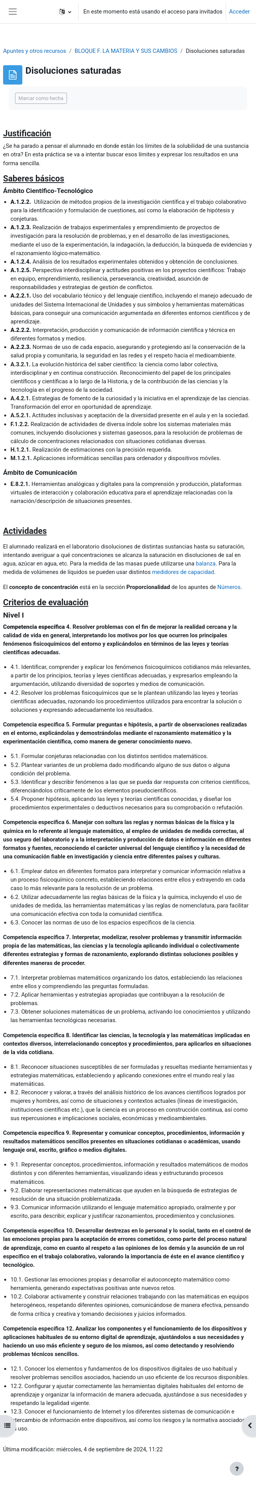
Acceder (239, 11)
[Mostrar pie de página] (237, 1469)
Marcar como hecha (41, 98)
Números (229, 587)
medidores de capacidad (183, 572)
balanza (206, 563)
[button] (65, 11)
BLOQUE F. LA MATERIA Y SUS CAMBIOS (126, 50)
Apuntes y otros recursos (34, 50)
